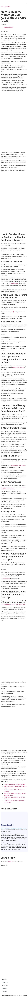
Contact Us (4, 991)
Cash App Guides (5, 7)
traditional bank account (7, 604)
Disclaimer (4, 988)
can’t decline (6, 578)
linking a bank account (18, 367)
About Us (4, 979)
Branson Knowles (8, 27)
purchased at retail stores (18, 465)
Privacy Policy (5, 982)
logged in (10, 861)
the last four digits (13, 283)
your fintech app (20, 604)
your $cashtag (14, 312)
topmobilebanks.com (6, 487)
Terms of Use (5, 985)
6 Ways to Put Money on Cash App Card (14, 784)
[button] (26, 2)
